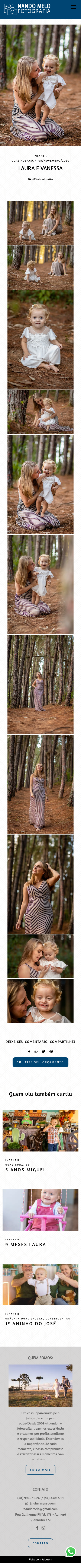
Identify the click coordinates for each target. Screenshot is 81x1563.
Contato (41, 1543)
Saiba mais (40, 1469)
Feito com (40, 1559)
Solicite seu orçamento (40, 1062)
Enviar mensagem (42, 1503)
